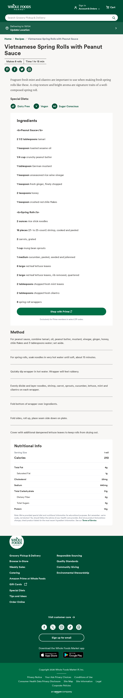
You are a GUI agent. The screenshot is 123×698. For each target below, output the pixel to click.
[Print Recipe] (29, 69)
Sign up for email (61, 637)
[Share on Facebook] (14, 69)
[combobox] (56, 18)
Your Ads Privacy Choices (58, 677)
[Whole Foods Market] (19, 7)
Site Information (84, 681)
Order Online (17, 602)
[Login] (87, 7)
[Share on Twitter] (22, 69)
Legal (98, 681)
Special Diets (17, 590)
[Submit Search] (113, 18)
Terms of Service (89, 520)
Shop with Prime (61, 311)
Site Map (68, 681)
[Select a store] (61, 28)
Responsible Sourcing (69, 555)
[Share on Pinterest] (7, 69)
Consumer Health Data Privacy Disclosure (39, 681)
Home (7, 39)
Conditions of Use (83, 677)
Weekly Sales (17, 567)
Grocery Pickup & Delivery (25, 555)
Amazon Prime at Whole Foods (27, 578)
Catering (14, 572)
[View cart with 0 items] (110, 7)
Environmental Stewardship (73, 572)
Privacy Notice (34, 677)
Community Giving (68, 567)
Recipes (19, 39)
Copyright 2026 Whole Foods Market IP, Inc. (61, 669)
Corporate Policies (61, 685)
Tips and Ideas (18, 596)
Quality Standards (67, 561)
